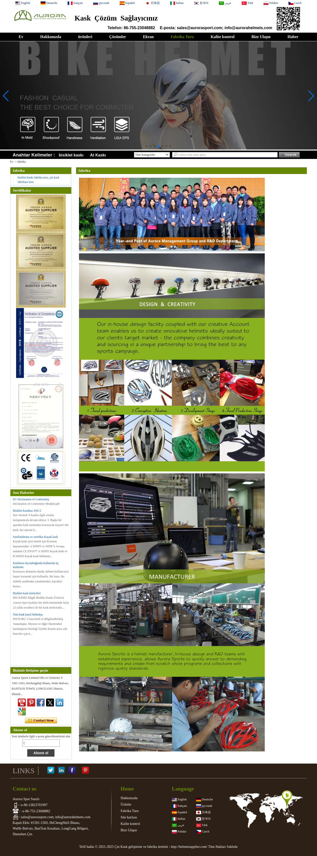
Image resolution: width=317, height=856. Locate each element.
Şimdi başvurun (41, 720)
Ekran (148, 37)
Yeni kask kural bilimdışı (28, 614)
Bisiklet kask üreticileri (27, 593)
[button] (147, 146)
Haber (293, 37)
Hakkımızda (50, 37)
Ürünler (126, 804)
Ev (21, 37)
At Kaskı (98, 155)
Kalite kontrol (223, 37)
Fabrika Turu (182, 37)
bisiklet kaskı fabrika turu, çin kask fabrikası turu (38, 180)
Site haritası (129, 817)
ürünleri (85, 37)
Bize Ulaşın (261, 37)
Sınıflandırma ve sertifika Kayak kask (35, 537)
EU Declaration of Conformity (31, 499)
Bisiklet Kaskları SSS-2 (27, 510)
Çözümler (117, 37)
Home (127, 789)
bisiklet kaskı (71, 155)
